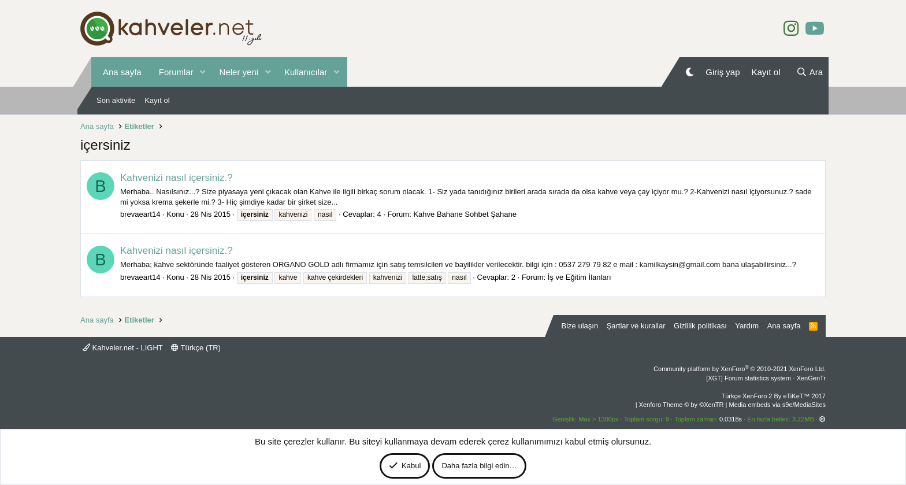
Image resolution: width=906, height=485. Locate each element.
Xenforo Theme (681, 404)
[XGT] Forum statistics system (766, 378)
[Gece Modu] (690, 72)
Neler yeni (239, 72)
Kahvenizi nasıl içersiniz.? (176, 177)
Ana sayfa (122, 72)
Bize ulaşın (580, 325)
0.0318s (730, 419)
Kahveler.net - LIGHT (123, 347)
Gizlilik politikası (700, 325)
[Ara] (809, 72)
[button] (203, 72)
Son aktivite (115, 100)
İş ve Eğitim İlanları (579, 277)
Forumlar (176, 72)
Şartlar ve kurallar (636, 325)
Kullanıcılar (305, 72)
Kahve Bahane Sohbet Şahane (465, 214)
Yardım (747, 325)
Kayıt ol (156, 100)
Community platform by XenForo (739, 368)
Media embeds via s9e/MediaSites (777, 404)
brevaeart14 (140, 214)
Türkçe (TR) (196, 347)
